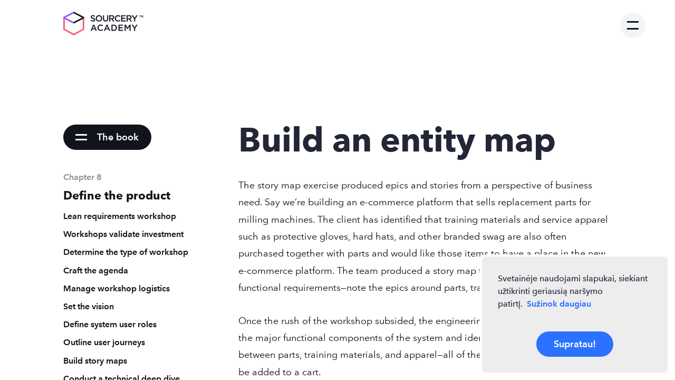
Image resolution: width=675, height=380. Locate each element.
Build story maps (95, 361)
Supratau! (575, 343)
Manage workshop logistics (116, 288)
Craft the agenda (95, 270)
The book (118, 136)
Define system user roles (110, 324)
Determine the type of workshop (125, 252)
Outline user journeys (104, 342)
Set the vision (88, 306)
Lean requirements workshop (119, 216)
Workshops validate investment (123, 234)
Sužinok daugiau (559, 304)
